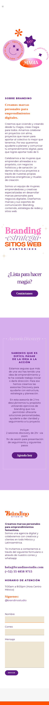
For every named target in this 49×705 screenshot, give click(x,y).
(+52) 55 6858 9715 (18, 571)
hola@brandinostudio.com (24, 567)
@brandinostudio (16, 600)
